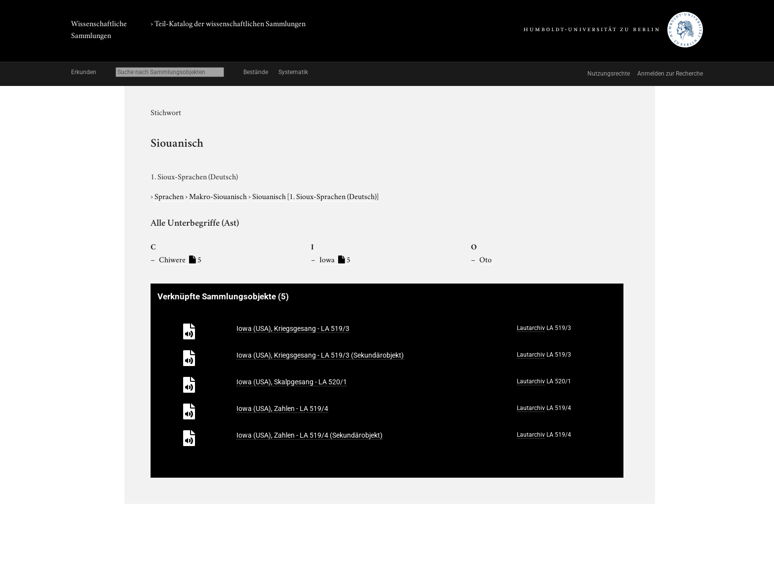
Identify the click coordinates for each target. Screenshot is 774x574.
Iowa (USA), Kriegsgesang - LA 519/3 (292, 328)
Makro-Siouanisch (218, 195)
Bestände (255, 72)
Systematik (293, 72)
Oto (485, 258)
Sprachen (170, 195)
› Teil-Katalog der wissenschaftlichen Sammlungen (228, 22)
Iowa (334, 258)
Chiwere (180, 258)
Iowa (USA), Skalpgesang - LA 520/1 (291, 382)
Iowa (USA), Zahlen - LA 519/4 (282, 408)
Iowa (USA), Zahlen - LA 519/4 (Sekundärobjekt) (309, 435)
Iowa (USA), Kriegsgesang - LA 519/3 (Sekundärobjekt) (320, 355)
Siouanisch (315, 195)
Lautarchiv (531, 328)
